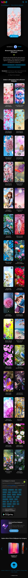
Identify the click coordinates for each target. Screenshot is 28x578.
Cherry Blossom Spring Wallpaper (8, 132)
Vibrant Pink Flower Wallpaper (8, 420)
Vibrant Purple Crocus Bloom (8, 394)
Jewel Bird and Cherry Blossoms (19, 394)
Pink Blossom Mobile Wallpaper (8, 106)
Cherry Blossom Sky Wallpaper (8, 158)
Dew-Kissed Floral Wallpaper (19, 472)
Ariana (17, 46)
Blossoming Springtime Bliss (8, 289)
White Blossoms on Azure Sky (8, 263)
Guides (15, 572)
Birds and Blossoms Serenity (19, 367)
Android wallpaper (11, 485)
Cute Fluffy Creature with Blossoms (20, 106)
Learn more (14, 530)
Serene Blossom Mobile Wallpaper (19, 132)
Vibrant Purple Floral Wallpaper (8, 367)
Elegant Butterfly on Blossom (19, 184)
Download (14, 36)
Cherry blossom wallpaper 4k (8, 64)
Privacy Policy (24, 570)
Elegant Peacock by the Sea (19, 341)
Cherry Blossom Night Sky (19, 210)
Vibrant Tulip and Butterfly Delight (8, 341)
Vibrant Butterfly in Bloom (8, 472)
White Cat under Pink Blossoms (19, 237)
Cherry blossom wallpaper (17, 5)
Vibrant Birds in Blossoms (19, 420)
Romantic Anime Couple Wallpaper (19, 315)
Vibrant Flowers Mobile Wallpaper (19, 446)
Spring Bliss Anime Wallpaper (8, 210)
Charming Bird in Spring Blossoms (19, 158)
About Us (8, 570)
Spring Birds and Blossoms (8, 237)
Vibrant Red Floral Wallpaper (19, 289)
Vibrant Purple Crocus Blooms (8, 446)
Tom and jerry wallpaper (20, 64)
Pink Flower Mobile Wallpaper (8, 315)
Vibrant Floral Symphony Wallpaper (19, 263)
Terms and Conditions (15, 570)
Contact (2, 570)
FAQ (12, 572)
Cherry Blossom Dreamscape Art (8, 184)
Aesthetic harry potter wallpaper (14, 67)
